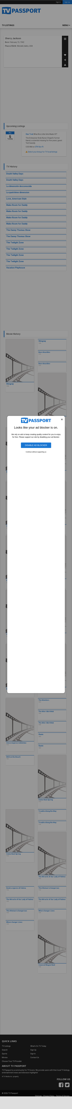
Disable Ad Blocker (36, 445)
